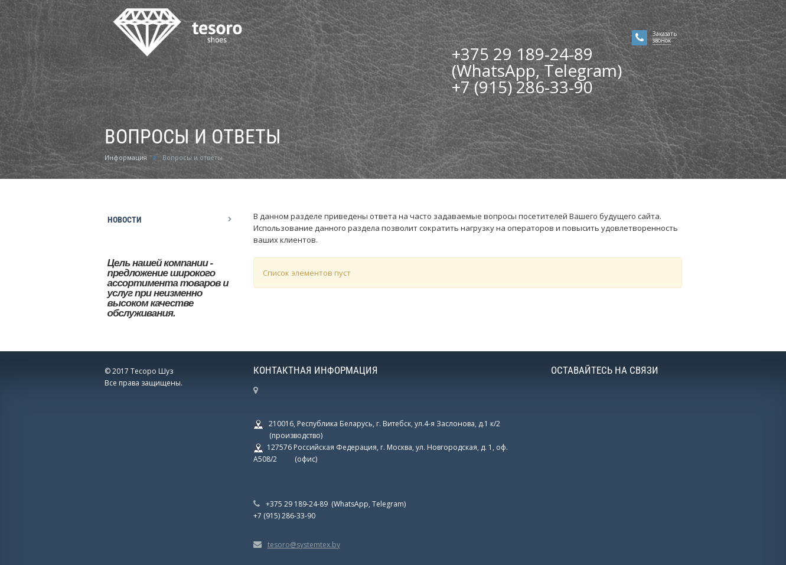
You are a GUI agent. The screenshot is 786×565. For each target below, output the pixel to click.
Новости (124, 219)
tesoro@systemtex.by (304, 545)
